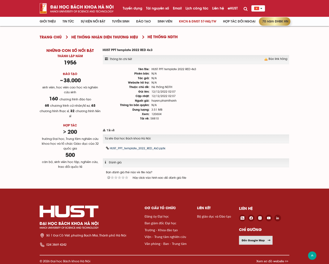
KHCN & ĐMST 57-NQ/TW (197, 21)
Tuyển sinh (120, 21)
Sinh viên (165, 21)
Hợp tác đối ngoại (239, 21)
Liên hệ (218, 8)
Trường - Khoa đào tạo (161, 230)
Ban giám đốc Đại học (160, 223)
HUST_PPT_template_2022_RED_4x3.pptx (135, 148)
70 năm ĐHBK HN (275, 21)
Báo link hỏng (278, 59)
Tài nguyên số (157, 8)
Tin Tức (68, 21)
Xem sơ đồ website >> (272, 261)
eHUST (233, 8)
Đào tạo (143, 21)
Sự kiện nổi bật (93, 21)
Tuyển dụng (132, 8)
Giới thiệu (48, 21)
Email (177, 8)
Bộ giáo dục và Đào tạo (214, 216)
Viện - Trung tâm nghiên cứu (165, 237)
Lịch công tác (196, 8)
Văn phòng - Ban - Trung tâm (166, 244)
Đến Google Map (256, 240)
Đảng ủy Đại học (157, 216)
